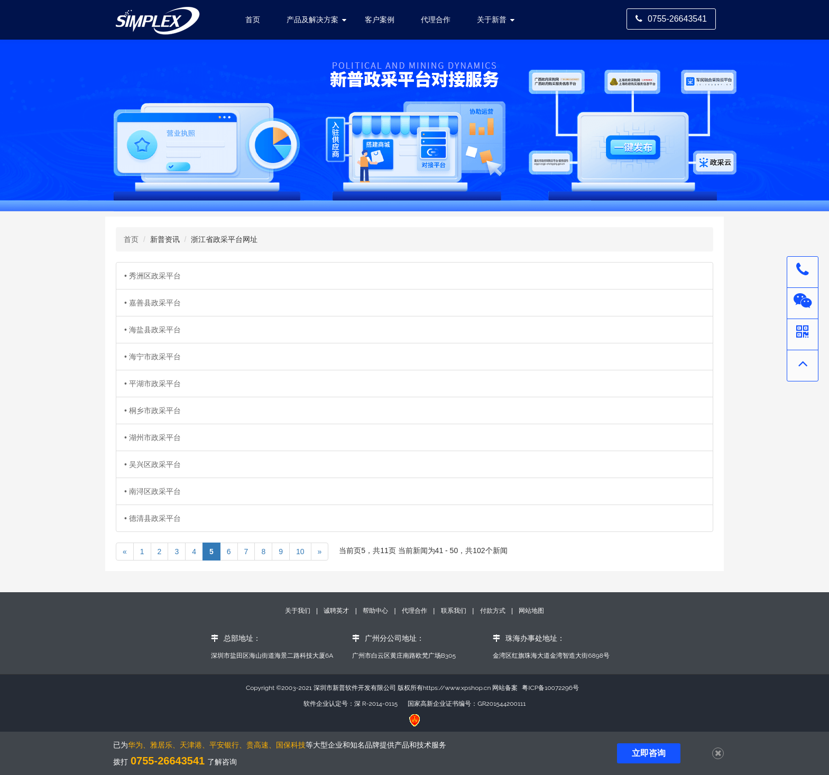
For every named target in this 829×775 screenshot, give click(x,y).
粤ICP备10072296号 (550, 688)
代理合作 (435, 19)
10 (300, 551)
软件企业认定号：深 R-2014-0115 (350, 703)
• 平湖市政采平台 (152, 383)
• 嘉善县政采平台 (152, 302)
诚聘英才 (336, 610)
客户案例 (379, 19)
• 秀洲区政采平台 (152, 276)
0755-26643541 (671, 18)
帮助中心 (376, 610)
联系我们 (453, 610)
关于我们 (298, 610)
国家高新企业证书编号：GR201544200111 (467, 703)
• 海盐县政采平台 (152, 329)
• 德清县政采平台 (152, 518)
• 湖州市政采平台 (152, 437)
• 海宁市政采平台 (152, 356)
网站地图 (531, 610)
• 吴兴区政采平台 (152, 464)
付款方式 (493, 610)
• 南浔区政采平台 (152, 491)
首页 (131, 239)
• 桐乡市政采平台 (152, 410)
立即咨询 (649, 753)
